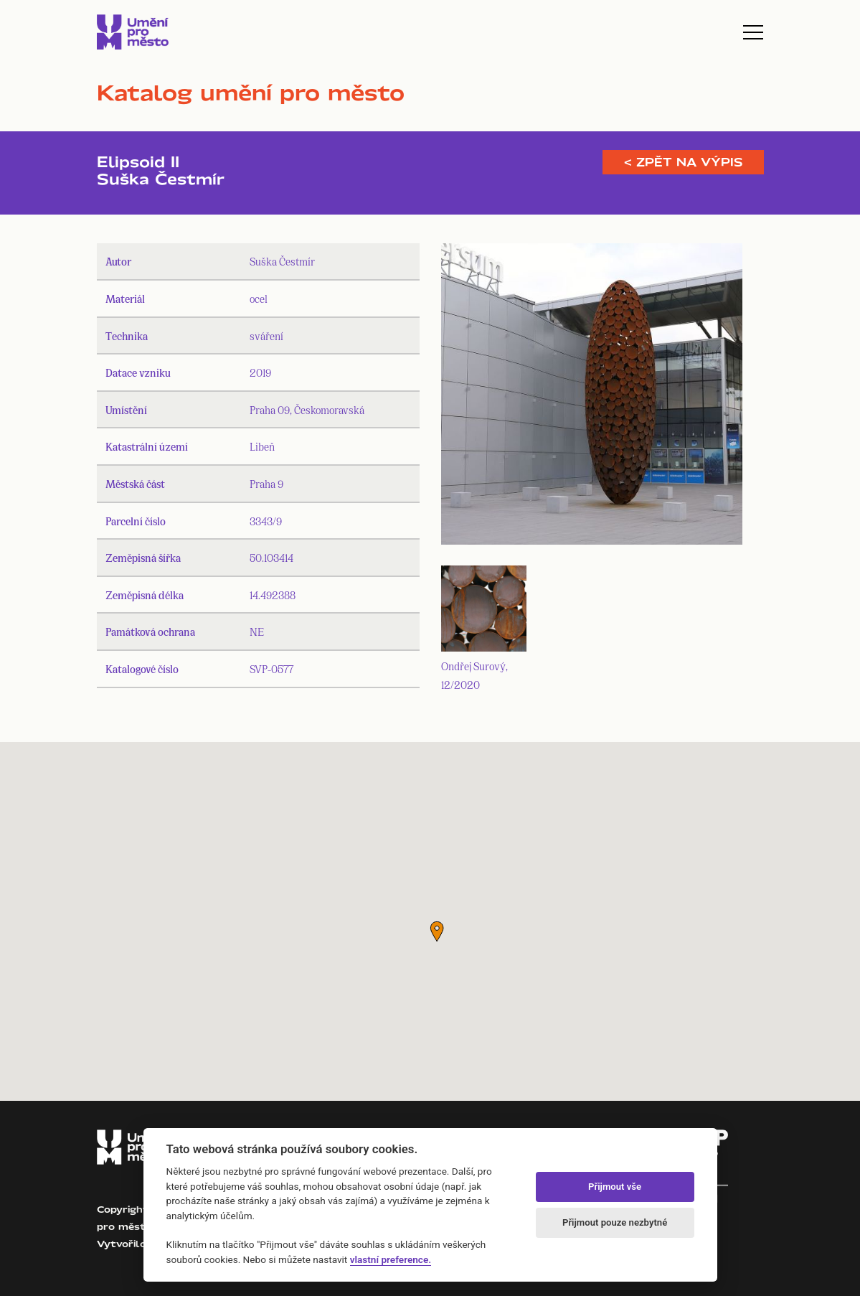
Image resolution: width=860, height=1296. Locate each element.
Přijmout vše (614, 1186)
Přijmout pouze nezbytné (614, 1222)
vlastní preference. (390, 1259)
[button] (437, 931)
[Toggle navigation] (753, 32)
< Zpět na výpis (683, 162)
